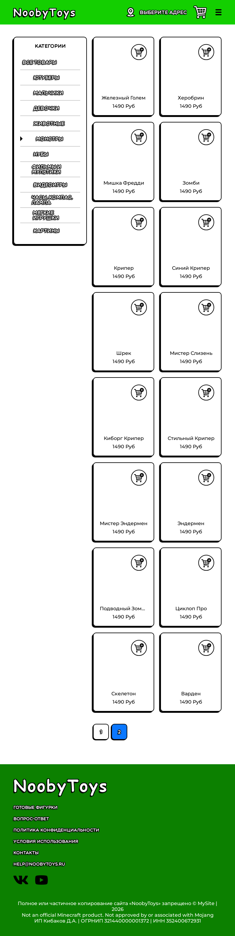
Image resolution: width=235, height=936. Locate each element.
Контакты (26, 853)
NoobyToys (60, 785)
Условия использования (45, 841)
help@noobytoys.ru (39, 864)
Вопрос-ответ (31, 819)
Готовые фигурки (35, 807)
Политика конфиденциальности (56, 830)
